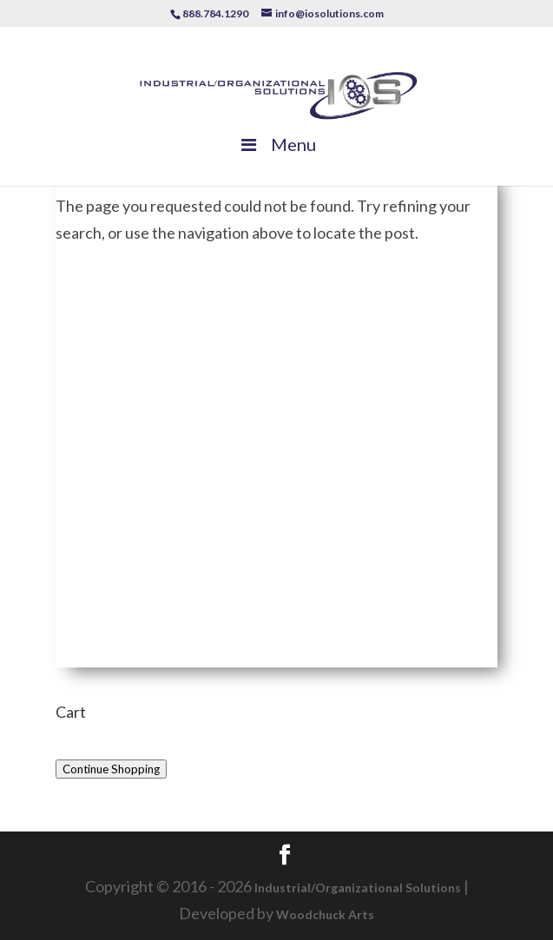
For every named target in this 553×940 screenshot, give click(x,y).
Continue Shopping (111, 769)
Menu (277, 144)
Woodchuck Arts (325, 914)
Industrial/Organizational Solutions (357, 887)
